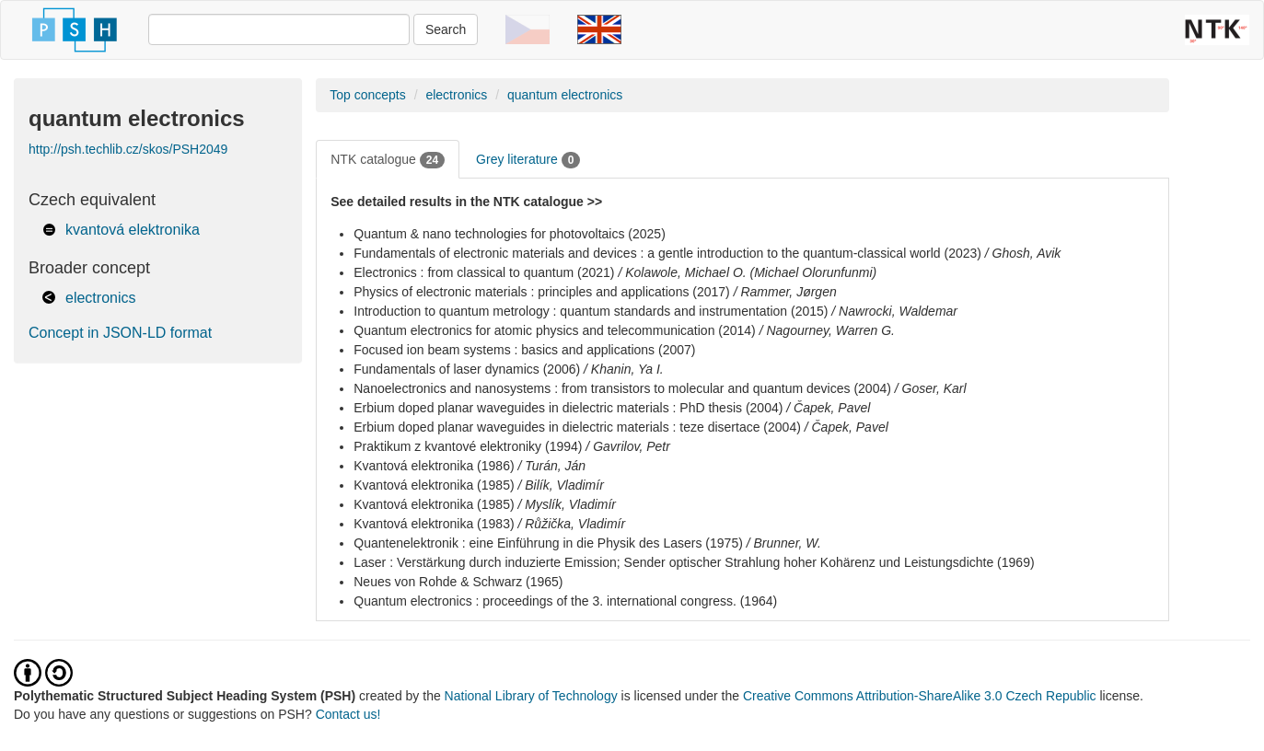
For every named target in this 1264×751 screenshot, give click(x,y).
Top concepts (368, 94)
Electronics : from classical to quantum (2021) (484, 272)
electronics (100, 298)
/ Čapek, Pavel (828, 407)
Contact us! (348, 714)
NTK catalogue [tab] (387, 160)
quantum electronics (564, 94)
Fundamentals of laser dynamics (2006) (467, 369)
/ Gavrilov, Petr (628, 446)
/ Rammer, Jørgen (785, 291)
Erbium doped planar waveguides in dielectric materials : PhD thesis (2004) (568, 407)
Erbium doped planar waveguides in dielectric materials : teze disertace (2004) (577, 427)
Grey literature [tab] (528, 160)
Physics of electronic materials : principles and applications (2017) (542, 291)
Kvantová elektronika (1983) (434, 523)
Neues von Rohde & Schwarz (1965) (458, 581)
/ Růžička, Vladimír (571, 523)
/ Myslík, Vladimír (566, 504)
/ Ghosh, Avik (1023, 253)
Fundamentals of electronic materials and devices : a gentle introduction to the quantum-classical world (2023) (667, 253)
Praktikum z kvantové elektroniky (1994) (468, 446)
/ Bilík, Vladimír (560, 485)
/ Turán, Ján (551, 465)
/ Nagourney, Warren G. (827, 330)
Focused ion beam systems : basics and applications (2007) (524, 349)
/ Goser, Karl (931, 388)
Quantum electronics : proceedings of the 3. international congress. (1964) (565, 601)
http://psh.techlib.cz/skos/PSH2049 (128, 149)
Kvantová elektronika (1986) (434, 465)
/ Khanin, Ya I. (624, 369)
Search (445, 29)
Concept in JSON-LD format (120, 333)
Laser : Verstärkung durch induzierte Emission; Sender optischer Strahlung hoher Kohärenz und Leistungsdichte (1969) (694, 562)
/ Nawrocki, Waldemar (894, 311)
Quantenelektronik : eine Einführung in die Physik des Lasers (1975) (548, 543)
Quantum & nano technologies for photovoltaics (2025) (510, 233)
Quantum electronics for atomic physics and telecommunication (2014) (555, 330)
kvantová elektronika (132, 229)
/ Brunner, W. (784, 543)
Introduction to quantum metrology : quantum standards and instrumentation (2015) (591, 311)
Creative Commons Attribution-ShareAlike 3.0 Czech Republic (921, 695)
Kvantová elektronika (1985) (434, 485)
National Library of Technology (531, 695)
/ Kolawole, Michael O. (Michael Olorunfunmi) (747, 272)
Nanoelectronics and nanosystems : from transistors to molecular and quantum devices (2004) (622, 388)
